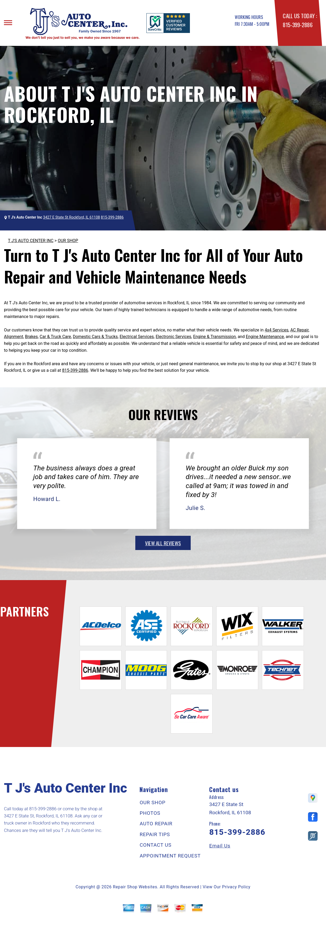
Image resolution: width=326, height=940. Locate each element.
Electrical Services (136, 336)
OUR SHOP (68, 240)
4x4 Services (276, 329)
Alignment (13, 336)
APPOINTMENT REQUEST (170, 856)
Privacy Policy (236, 886)
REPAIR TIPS (155, 834)
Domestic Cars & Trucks (95, 336)
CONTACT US (155, 845)
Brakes (31, 336)
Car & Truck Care (55, 336)
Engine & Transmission (214, 336)
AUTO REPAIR (156, 824)
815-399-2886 (297, 25)
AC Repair (299, 329)
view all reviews (163, 543)
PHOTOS (150, 813)
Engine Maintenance (265, 336)
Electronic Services (173, 336)
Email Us (219, 845)
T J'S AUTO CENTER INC (31, 240)
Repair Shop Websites (135, 886)
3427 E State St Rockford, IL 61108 (71, 217)
